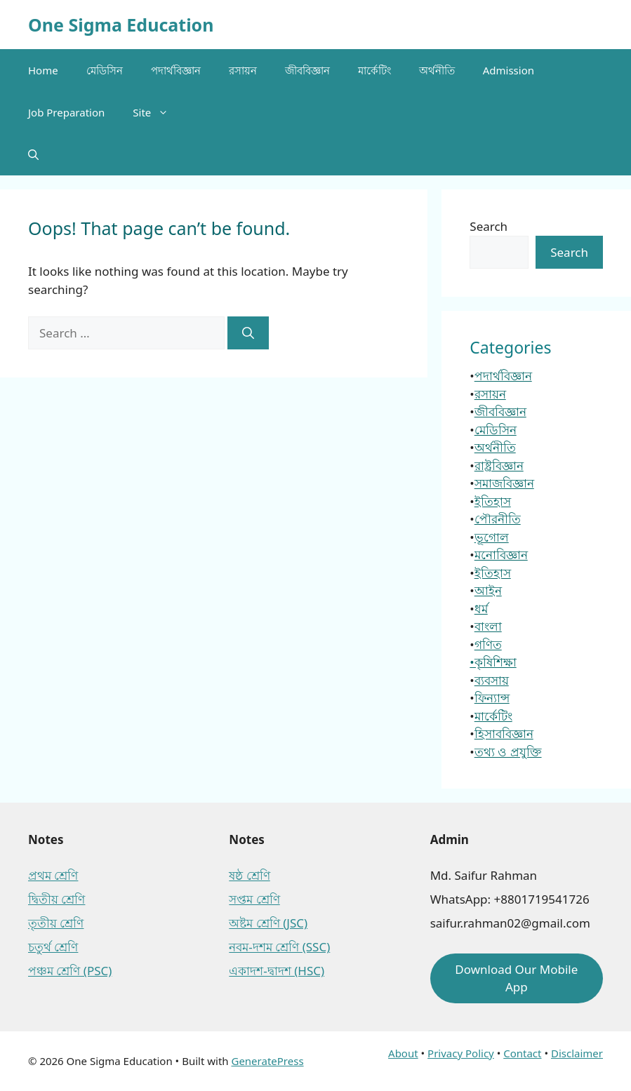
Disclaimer (577, 1053)
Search (488, 226)
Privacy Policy (460, 1053)
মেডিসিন (104, 70)
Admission (508, 70)
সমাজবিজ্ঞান (504, 483)
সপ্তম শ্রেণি (254, 899)
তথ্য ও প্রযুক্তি (508, 752)
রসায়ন (243, 70)
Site (157, 112)
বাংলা (488, 626)
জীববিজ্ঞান (307, 70)
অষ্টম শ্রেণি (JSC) (268, 923)
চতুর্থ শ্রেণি (53, 947)
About (403, 1053)
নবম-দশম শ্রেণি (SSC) (279, 947)
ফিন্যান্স (492, 698)
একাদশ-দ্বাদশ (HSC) (276, 971)
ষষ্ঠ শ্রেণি (249, 875)
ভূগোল (491, 537)
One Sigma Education (120, 24)
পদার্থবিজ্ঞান (176, 70)
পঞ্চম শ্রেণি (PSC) (70, 971)
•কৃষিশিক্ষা (493, 662)
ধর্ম (481, 609)
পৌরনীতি (497, 519)
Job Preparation (66, 112)
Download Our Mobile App (516, 978)
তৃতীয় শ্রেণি (56, 923)
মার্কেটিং (374, 70)
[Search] (248, 333)
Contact (522, 1053)
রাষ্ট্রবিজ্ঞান (499, 465)
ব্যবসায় (491, 680)
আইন (488, 590)
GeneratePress (267, 1061)
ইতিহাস (492, 501)
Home (43, 70)
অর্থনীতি (437, 70)
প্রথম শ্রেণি (53, 875)
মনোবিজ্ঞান (501, 555)
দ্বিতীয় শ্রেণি (56, 899)
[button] (33, 154)
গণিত (488, 644)
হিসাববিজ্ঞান (503, 733)
